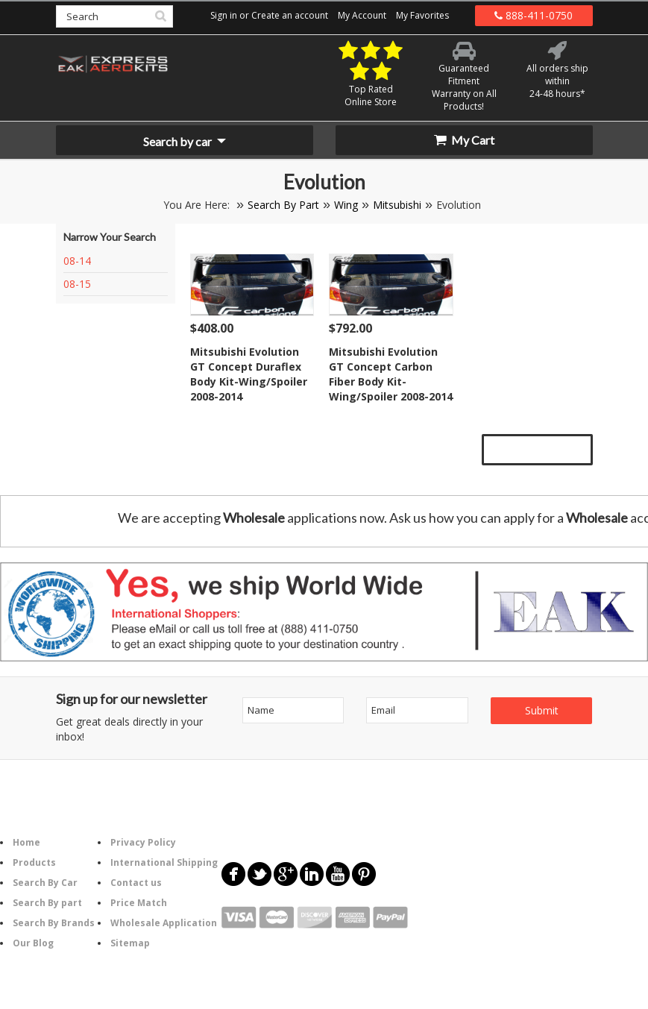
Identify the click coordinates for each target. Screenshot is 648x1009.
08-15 (77, 284)
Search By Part (283, 205)
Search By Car (45, 882)
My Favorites (422, 15)
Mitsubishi (397, 205)
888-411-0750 (533, 15)
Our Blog (33, 943)
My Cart (464, 140)
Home (26, 842)
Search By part (47, 902)
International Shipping (164, 862)
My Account (362, 15)
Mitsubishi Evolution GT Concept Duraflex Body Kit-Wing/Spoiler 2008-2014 (248, 374)
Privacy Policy (143, 842)
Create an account (289, 15)
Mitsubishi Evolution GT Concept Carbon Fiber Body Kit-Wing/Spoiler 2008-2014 (391, 374)
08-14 (77, 261)
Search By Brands (54, 923)
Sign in (223, 15)
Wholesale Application (163, 923)
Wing (346, 205)
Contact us (136, 882)
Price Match (138, 902)
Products (34, 862)
